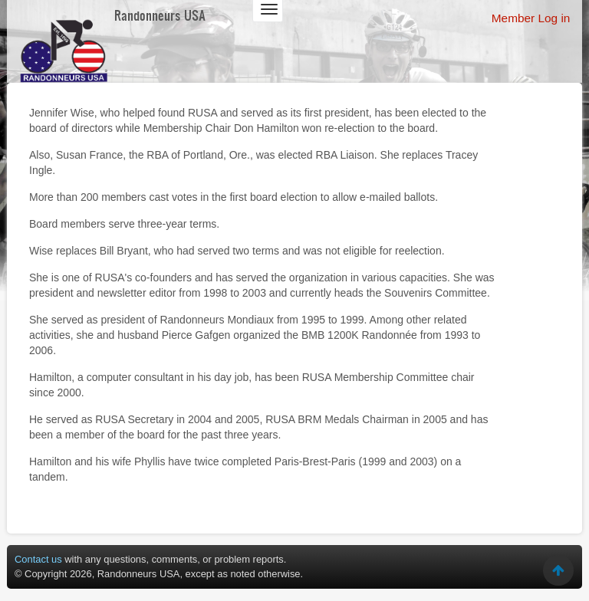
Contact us (38, 559)
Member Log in (531, 18)
